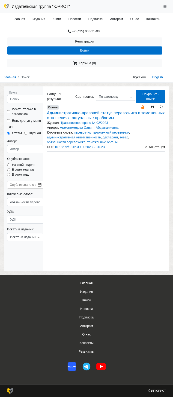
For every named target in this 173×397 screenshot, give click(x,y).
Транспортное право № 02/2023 (84, 123)
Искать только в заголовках (24, 111)
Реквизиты (87, 351)
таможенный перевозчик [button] (110, 132)
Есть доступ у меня (26, 120)
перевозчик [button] (82, 132)
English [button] (157, 77)
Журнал (35, 133)
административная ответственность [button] (74, 137)
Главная (19, 19)
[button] (143, 107)
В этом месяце (23, 169)
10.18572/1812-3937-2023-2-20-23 (79, 147)
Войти (84, 50)
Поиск (13, 92)
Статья (17, 133)
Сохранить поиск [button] (150, 96)
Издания (39, 19)
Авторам (116, 19)
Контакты (153, 19)
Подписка (95, 19)
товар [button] (124, 137)
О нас (134, 19)
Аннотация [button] (155, 147)
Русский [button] (139, 77)
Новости (75, 19)
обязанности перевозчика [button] (66, 142)
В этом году (20, 174)
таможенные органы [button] (102, 142)
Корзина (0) (84, 63)
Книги (57, 19)
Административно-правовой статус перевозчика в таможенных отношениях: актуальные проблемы (106, 115)
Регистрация (84, 41)
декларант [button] (110, 137)
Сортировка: (84, 96)
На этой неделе (23, 165)
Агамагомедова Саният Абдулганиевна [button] (89, 127)
